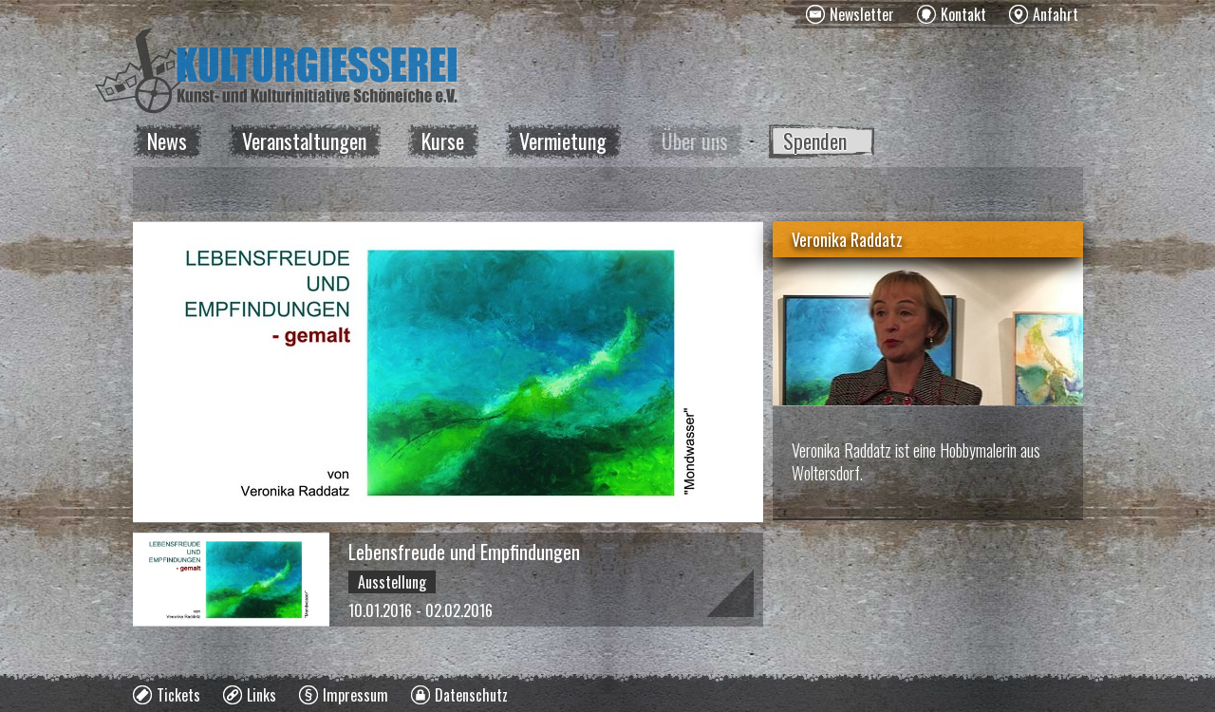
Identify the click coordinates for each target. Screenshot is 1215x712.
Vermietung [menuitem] (563, 140)
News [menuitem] (167, 140)
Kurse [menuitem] (442, 140)
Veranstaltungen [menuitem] (304, 140)
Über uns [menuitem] (695, 140)
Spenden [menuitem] (815, 140)
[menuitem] (850, 14)
